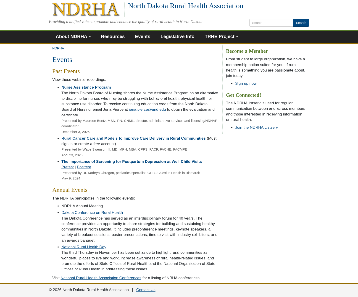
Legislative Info (177, 36)
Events (142, 36)
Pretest (67, 167)
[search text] (271, 23)
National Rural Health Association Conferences (101, 278)
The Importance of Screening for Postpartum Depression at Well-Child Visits (131, 161)
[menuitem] (74, 37)
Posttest (84, 167)
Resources (113, 36)
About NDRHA (73, 36)
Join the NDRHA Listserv (256, 127)
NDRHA (58, 48)
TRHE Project (221, 36)
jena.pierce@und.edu (147, 109)
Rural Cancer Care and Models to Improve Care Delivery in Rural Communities (133, 138)
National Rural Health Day (83, 247)
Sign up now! (246, 83)
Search (301, 23)
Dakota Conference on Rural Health (92, 212)
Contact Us (145, 290)
